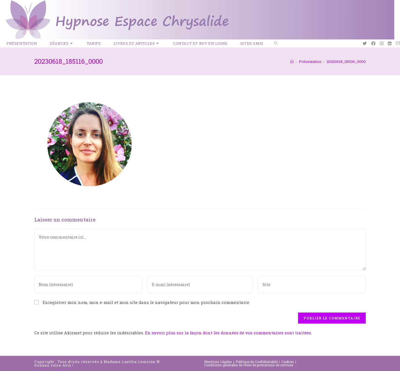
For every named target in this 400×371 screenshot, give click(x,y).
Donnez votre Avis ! (53, 365)
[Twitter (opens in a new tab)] (364, 43)
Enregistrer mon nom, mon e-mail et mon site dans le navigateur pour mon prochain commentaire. (146, 302)
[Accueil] (292, 61)
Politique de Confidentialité (257, 361)
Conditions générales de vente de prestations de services (248, 365)
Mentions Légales (218, 361)
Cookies (287, 361)
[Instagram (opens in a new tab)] (382, 43)
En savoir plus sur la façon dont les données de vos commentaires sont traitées (228, 332)
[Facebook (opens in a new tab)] (373, 43)
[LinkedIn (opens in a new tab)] (390, 43)
